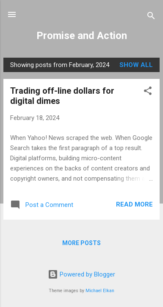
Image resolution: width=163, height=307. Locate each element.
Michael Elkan (100, 290)
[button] (148, 92)
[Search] (151, 17)
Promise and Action (81, 36)
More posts (81, 243)
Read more (134, 204)
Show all (136, 65)
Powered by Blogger (81, 274)
